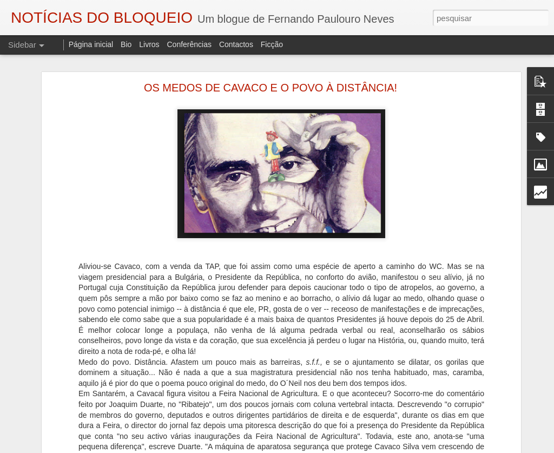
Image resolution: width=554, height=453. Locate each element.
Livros (149, 44)
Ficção (272, 44)
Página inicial (91, 44)
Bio (126, 44)
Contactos (236, 44)
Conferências (189, 44)
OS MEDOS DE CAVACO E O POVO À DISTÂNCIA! (270, 88)
